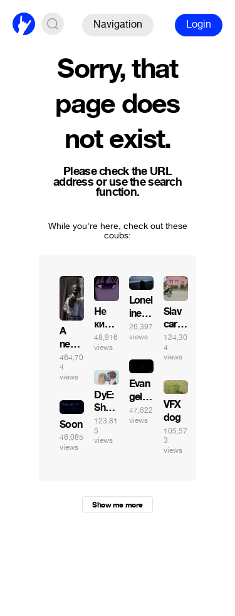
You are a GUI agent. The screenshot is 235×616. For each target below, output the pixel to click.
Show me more (117, 505)
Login (198, 24)
